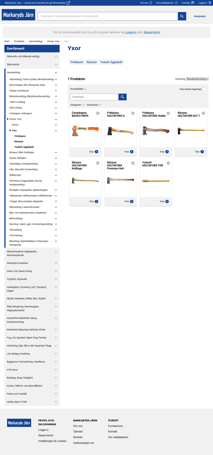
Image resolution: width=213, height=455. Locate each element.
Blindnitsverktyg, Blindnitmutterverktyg (29, 96)
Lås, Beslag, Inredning (18, 353)
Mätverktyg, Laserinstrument (24, 207)
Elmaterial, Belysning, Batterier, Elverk (26, 329)
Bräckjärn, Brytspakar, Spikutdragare (28, 190)
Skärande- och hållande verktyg (23, 56)
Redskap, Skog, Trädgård (20, 377)
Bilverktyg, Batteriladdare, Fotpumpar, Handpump (29, 243)
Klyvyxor (18, 141)
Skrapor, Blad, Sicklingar (21, 152)
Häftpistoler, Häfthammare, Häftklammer (30, 195)
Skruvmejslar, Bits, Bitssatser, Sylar (27, 85)
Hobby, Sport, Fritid (17, 401)
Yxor (14, 130)
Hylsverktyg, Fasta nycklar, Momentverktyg (31, 79)
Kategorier (75, 105)
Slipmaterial (13, 64)
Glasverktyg (15, 229)
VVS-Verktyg (15, 235)
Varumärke (92, 105)
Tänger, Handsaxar (19, 90)
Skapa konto (45, 435)
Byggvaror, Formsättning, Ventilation (26, 361)
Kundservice (115, 426)
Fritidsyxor (20, 136)
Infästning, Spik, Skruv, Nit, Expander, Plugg (29, 345)
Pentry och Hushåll (16, 393)
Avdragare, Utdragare (20, 113)
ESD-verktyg (15, 107)
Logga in (43, 429)
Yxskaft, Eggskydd (24, 147)
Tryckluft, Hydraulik (17, 279)
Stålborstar (15, 175)
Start (7, 41)
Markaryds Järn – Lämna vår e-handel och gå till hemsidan (37, 3)
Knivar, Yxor (53, 41)
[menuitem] (200, 16)
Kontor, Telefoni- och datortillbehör (25, 385)
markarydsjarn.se (83, 442)
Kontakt (188, 3)
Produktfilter (76, 89)
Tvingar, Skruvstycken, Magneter (26, 201)
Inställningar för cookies (52, 441)
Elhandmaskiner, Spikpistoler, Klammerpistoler (22, 253)
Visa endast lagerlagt (193, 89)
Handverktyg (36, 41)
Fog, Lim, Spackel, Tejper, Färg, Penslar (27, 337)
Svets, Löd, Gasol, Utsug (19, 271)
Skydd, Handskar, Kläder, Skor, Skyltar (26, 298)
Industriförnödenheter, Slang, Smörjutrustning (22, 320)
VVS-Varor (12, 369)
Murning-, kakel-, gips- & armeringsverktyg (31, 224)
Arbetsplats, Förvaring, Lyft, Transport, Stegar (27, 289)
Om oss (146, 3)
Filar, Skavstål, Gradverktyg (23, 169)
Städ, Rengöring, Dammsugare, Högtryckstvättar (23, 308)
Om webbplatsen (167, 3)
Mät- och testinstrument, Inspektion (27, 212)
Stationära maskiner (17, 263)
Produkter (19, 41)
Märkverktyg (15, 218)
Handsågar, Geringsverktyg (23, 163)
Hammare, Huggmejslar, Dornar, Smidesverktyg (25, 182)
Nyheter (78, 437)
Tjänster (78, 431)
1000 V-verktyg (17, 102)
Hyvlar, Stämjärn (17, 158)
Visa (94, 152)
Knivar (15, 124)
